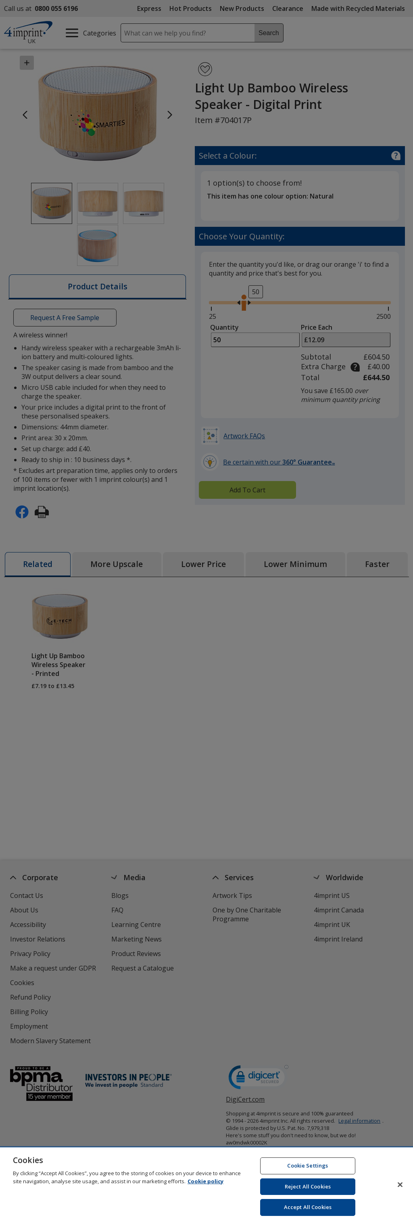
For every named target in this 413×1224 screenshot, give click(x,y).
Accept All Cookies (308, 1211)
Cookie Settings (307, 1170)
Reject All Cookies (308, 1190)
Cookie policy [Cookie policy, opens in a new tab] (205, 1185)
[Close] (400, 1189)
